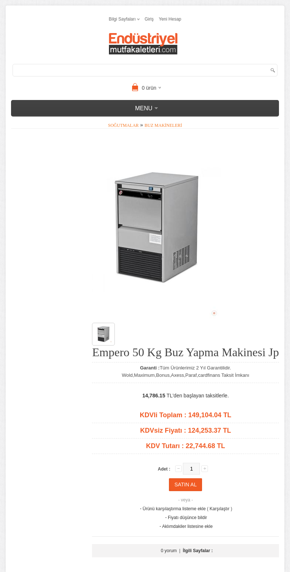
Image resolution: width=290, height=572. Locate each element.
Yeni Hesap (170, 19)
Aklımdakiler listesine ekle (186, 526)
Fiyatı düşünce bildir (185, 517)
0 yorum (169, 550)
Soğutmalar (123, 125)
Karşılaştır (220, 508)
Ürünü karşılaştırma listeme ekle (172, 508)
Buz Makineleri (163, 125)
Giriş (149, 19)
